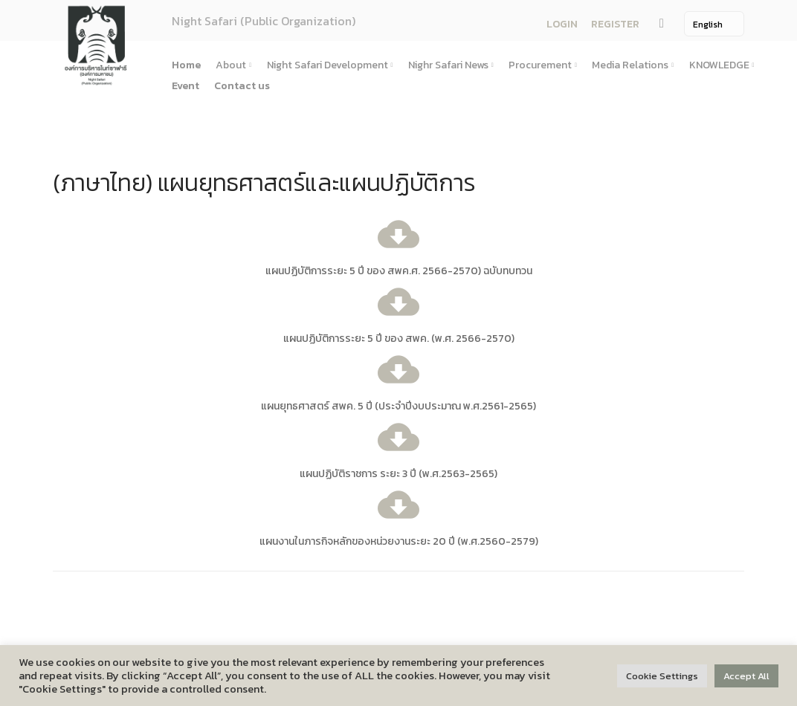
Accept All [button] (746, 676)
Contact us (242, 86)
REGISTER (615, 24)
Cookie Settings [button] (662, 676)
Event (185, 86)
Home (186, 65)
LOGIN (562, 24)
